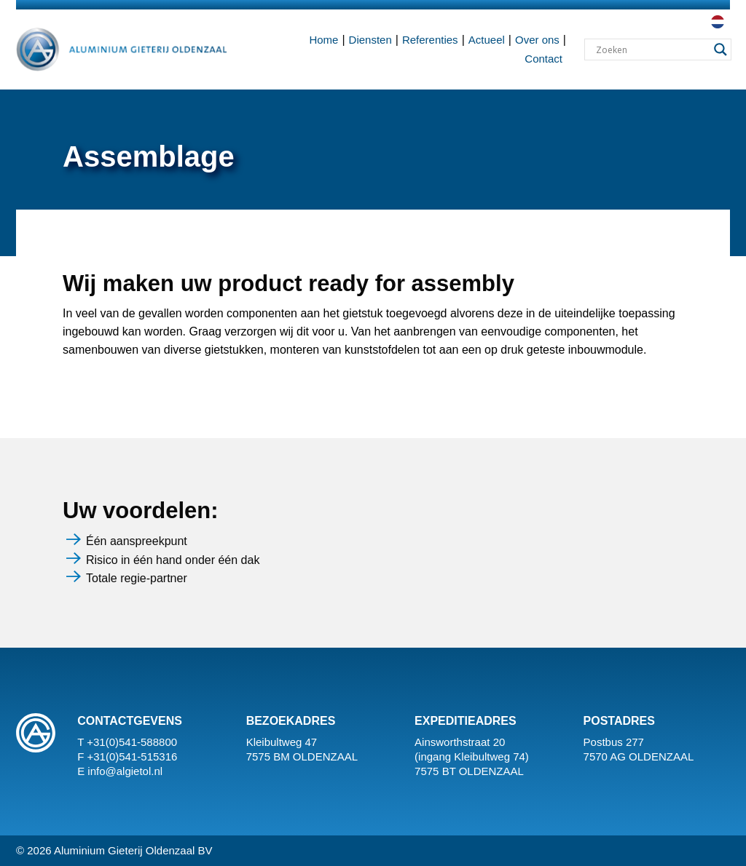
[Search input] (651, 49)
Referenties (430, 39)
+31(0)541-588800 (132, 742)
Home (323, 39)
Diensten (370, 39)
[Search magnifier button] (720, 49)
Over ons (537, 39)
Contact (543, 58)
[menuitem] (716, 21)
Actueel (486, 39)
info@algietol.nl (124, 771)
